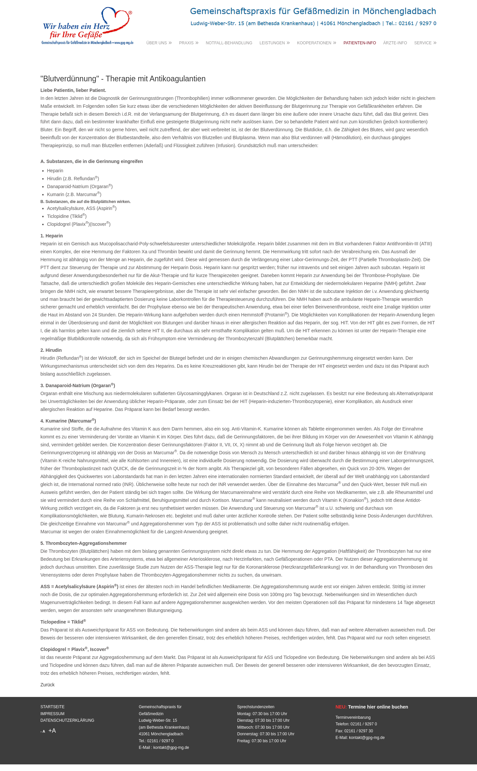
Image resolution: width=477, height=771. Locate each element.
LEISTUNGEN (274, 42)
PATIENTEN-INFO (360, 43)
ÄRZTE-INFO (395, 43)
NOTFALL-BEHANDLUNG (229, 43)
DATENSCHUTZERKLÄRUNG (67, 720)
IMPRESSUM (53, 713)
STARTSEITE (53, 707)
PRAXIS (189, 42)
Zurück (48, 684)
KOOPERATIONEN (316, 42)
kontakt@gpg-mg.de (171, 747)
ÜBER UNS (159, 42)
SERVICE (425, 42)
